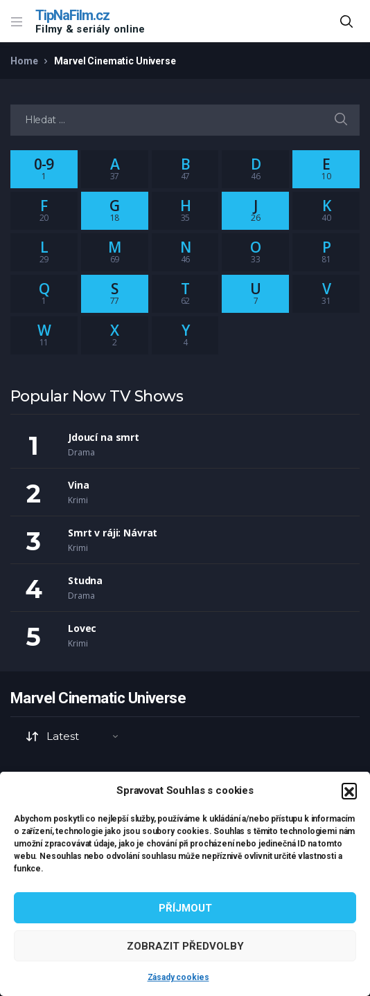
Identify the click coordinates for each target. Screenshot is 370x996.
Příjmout (185, 908)
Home (23, 60)
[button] (349, 790)
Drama (81, 452)
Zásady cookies (178, 977)
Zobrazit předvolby (185, 946)
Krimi (77, 500)
